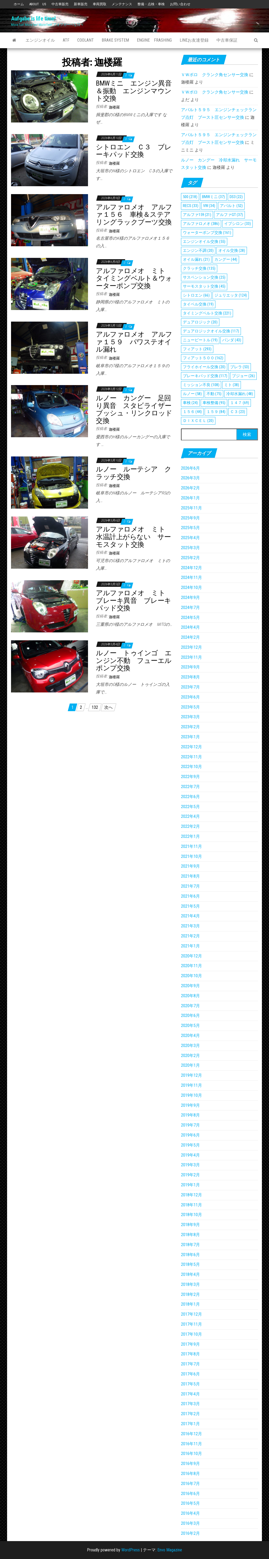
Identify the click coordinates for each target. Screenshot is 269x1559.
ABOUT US (37, 4)
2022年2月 (190, 826)
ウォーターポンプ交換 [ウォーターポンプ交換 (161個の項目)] (207, 232)
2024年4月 (190, 627)
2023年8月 (190, 677)
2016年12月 (191, 1433)
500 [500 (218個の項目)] (190, 196)
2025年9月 (190, 517)
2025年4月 (190, 537)
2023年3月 (190, 716)
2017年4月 (190, 1393)
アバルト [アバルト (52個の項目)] (231, 205)
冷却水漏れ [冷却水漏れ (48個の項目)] (239, 393)
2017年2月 (190, 1413)
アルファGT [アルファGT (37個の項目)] (229, 214)
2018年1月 (190, 1304)
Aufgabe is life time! (33, 18)
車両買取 (99, 4)
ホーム (19, 4)
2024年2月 (190, 637)
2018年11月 (191, 1204)
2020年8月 (190, 995)
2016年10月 (191, 1453)
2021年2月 (190, 935)
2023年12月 (191, 647)
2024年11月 (191, 577)
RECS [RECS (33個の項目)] (190, 205)
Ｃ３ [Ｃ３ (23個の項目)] (237, 411)
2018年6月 (190, 1254)
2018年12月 (191, 1194)
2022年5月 (190, 806)
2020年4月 (190, 1035)
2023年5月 (190, 707)
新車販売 (80, 4)
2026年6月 (190, 468)
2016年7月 (190, 1483)
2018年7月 (190, 1244)
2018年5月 (190, 1264)
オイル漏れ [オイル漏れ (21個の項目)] (196, 259)
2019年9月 (190, 1105)
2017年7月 (190, 1363)
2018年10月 (191, 1214)
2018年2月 (190, 1294)
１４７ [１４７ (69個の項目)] (239, 402)
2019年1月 (190, 1184)
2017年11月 (191, 1324)
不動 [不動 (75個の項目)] (213, 393)
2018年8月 (190, 1234)
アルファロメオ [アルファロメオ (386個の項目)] (201, 223)
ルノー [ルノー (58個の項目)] (192, 393)
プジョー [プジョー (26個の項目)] (243, 375)
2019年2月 (190, 1174)
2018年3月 (190, 1284)
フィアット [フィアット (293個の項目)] (197, 349)
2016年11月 (191, 1443)
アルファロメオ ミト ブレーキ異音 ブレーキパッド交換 (134, 600)
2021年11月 (191, 846)
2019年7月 (190, 1125)
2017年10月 (191, 1334)
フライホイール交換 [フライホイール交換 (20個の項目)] (204, 367)
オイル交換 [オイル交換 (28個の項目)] (231, 250)
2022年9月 (190, 776)
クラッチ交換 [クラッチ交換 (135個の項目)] (199, 268)
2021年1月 (190, 945)
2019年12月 (191, 1075)
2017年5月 (190, 1383)
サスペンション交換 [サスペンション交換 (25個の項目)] (204, 277)
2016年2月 (190, 1533)
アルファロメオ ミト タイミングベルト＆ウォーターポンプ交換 (134, 278)
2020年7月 (190, 1005)
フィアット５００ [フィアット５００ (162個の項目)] (203, 358)
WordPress (130, 1549)
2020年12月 (191, 955)
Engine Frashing (154, 40)
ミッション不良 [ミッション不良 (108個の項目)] (201, 384)
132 (95, 707)
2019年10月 (191, 1095)
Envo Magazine (169, 1549)
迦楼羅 (114, 107)
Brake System (115, 40)
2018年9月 (190, 1224)
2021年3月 (190, 925)
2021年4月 (190, 915)
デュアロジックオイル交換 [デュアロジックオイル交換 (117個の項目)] (211, 331)
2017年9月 (190, 1344)
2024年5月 (190, 617)
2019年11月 (191, 1085)
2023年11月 (191, 657)
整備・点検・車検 (151, 4)
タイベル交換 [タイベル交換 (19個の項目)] (198, 304)
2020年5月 (190, 1025)
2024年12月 (191, 567)
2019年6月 (190, 1135)
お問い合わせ (180, 4)
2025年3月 (190, 547)
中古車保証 (226, 40)
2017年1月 (190, 1423)
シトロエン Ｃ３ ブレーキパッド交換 (133, 151)
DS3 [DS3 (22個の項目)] (236, 196)
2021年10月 (191, 856)
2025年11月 (191, 507)
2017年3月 (190, 1403)
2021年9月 (190, 866)
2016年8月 (190, 1473)
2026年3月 (190, 477)
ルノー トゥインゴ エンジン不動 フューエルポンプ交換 (134, 660)
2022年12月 (191, 746)
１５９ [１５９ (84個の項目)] (215, 411)
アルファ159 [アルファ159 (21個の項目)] (197, 214)
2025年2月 (190, 557)
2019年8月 (190, 1115)
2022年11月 (191, 756)
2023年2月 (190, 726)
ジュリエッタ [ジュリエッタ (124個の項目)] (230, 295)
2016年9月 (190, 1463)
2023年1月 (190, 736)
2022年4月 (190, 816)
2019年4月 (190, 1155)
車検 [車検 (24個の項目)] (190, 402)
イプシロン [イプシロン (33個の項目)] (237, 223)
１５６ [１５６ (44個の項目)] (192, 411)
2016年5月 (190, 1503)
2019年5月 (190, 1145)
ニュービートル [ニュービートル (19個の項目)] (200, 340)
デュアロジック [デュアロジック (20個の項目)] (200, 322)
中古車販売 (60, 4)
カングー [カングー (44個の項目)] (225, 259)
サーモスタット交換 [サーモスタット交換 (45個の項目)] (204, 286)
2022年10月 (191, 766)
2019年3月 (190, 1164)
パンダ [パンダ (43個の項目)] (231, 340)
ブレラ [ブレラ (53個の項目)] (239, 367)
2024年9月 (190, 597)
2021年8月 (190, 876)
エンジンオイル (40, 40)
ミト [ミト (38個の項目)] (231, 384)
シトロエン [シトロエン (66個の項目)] (196, 295)
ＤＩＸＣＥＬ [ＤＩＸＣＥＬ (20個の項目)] (198, 420)
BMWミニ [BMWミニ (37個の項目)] (213, 196)
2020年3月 (190, 1045)
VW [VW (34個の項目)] (209, 205)
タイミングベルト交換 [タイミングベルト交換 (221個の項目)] (207, 313)
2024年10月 (191, 587)
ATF (66, 40)
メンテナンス (122, 4)
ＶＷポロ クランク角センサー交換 (214, 74)
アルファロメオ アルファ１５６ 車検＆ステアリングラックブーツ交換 (134, 214)
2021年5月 (190, 906)
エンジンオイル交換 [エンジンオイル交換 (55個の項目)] (204, 241)
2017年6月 (190, 1373)
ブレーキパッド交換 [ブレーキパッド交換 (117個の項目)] (205, 375)
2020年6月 (190, 1015)
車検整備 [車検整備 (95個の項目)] (214, 402)
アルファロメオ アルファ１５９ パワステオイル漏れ (134, 341)
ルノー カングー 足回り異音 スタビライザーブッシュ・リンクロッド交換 (134, 409)
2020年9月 (190, 985)
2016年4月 (190, 1513)
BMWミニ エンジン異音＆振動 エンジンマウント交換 (134, 90)
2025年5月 (190, 527)
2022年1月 (190, 836)
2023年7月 (190, 687)
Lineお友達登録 (194, 40)
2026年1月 (190, 497)
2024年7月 (190, 607)
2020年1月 (190, 1065)
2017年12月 (191, 1314)
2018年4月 (190, 1274)
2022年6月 (190, 796)
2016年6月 (190, 1493)
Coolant (85, 40)
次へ (108, 707)
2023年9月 (190, 667)
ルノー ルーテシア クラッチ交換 (133, 473)
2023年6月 (190, 697)
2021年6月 (190, 896)
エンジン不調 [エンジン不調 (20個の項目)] (198, 250)
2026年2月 (190, 487)
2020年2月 (190, 1055)
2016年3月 (190, 1523)
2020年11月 (191, 965)
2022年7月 (190, 786)
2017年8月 (190, 1353)
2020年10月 (191, 975)
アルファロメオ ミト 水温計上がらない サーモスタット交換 (134, 536)
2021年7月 (190, 886)
